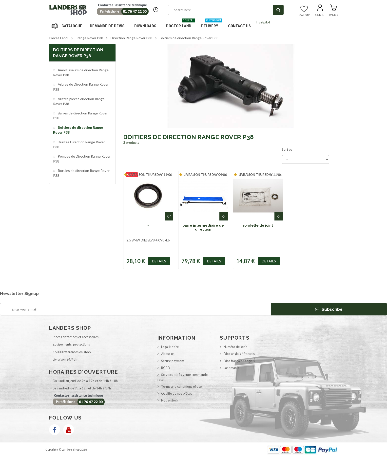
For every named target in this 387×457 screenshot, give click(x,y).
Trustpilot (263, 22)
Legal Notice (170, 347)
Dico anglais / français (239, 354)
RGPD (165, 368)
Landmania (231, 368)
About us (167, 354)
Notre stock (169, 400)
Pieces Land (58, 38)
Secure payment (172, 361)
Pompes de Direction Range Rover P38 (82, 158)
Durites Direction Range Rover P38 (79, 144)
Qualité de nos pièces (176, 393)
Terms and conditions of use (181, 386)
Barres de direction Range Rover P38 (80, 115)
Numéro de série (235, 347)
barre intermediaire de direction (203, 227)
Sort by (287, 149)
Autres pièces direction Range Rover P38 (79, 101)
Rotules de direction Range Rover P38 (81, 173)
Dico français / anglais (239, 361)
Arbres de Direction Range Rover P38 (81, 86)
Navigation (67, 26)
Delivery (211, 24)
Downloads (145, 25)
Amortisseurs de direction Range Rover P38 (81, 72)
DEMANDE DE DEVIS (107, 25)
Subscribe (329, 309)
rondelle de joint (258, 225)
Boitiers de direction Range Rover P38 (78, 129)
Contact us (239, 25)
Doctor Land (180, 24)
